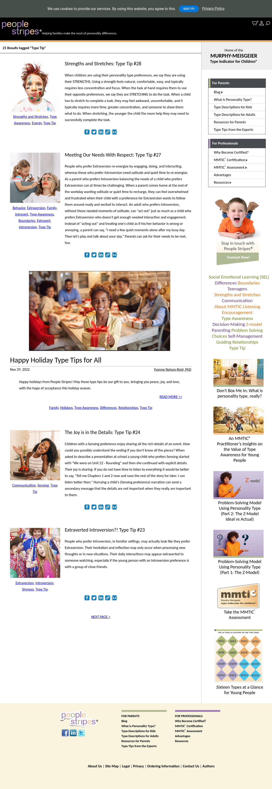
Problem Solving (247, 330)
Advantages (182, 736)
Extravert (43, 220)
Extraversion (36, 208)
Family (51, 208)
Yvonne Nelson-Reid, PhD (172, 369)
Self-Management (245, 336)
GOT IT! (188, 8)
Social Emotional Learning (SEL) (239, 277)
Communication (237, 301)
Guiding (223, 342)
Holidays (66, 408)
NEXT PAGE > (100, 617)
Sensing (43, 485)
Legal (126, 766)
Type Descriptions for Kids (139, 731)
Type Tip (237, 348)
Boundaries (249, 283)
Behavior (19, 208)
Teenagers (237, 289)
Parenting (221, 330)
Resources (182, 741)
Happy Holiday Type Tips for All (55, 360)
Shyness (28, 589)
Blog (124, 721)
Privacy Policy (213, 8)
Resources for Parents (136, 741)
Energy (37, 123)
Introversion (28, 227)
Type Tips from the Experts (139, 746)
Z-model (254, 324)
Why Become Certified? (190, 721)
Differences (226, 283)
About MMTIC (228, 307)
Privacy (138, 766)
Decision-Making (228, 324)
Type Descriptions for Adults (140, 736)
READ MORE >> (171, 397)
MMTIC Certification (189, 726)
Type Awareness (237, 318)
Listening (251, 307)
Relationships (245, 342)
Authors (208, 766)
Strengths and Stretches (237, 295)
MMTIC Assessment (188, 731)
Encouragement (237, 312)
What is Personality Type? (139, 726)
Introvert (21, 214)
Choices (219, 336)
